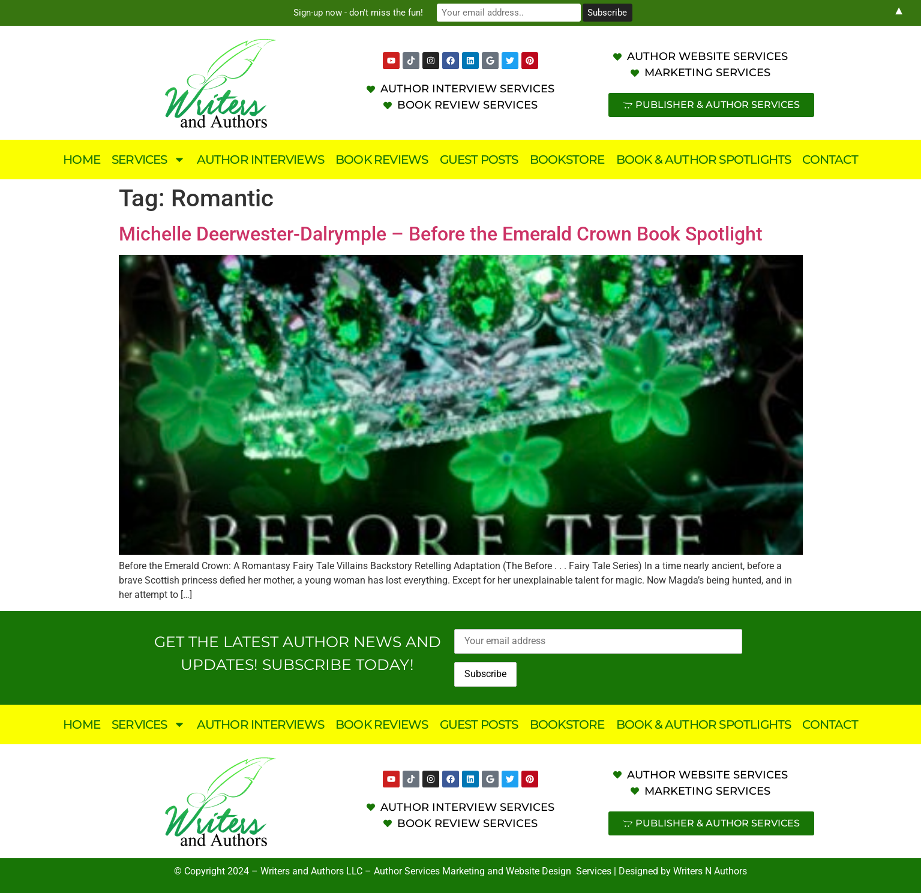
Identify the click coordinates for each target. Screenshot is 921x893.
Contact (829, 159)
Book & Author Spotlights (703, 159)
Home (81, 159)
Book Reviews (381, 159)
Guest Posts (479, 159)
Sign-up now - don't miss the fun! (358, 12)
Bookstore (567, 159)
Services (148, 160)
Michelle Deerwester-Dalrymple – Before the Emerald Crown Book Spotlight (441, 234)
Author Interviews (260, 159)
